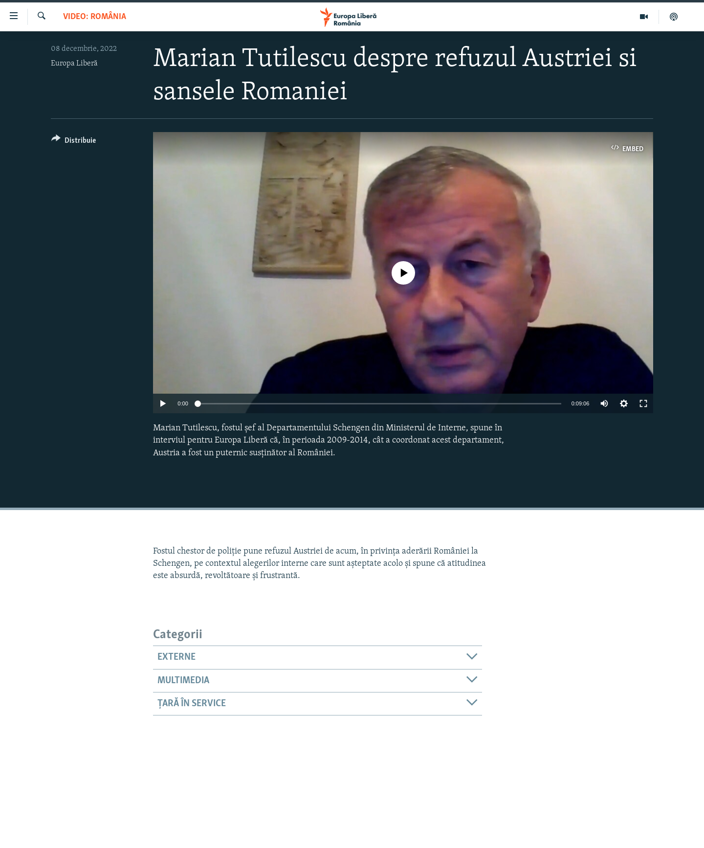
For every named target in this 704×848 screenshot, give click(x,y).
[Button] (73, 142)
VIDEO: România (94, 17)
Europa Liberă (74, 63)
